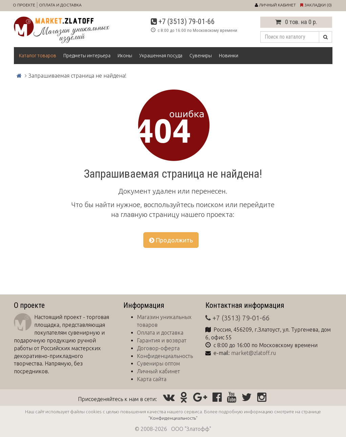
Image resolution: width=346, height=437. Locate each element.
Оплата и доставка (60, 5)
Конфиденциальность (165, 356)
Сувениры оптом (158, 363)
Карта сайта (151, 379)
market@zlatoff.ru (253, 353)
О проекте (24, 5)
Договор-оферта (158, 348)
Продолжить (171, 240)
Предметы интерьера (86, 55)
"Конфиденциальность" (173, 418)
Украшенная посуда (160, 55)
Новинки (228, 55)
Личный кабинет (158, 371)
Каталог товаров (37, 55)
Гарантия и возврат (161, 340)
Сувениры (200, 55)
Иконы (125, 55)
